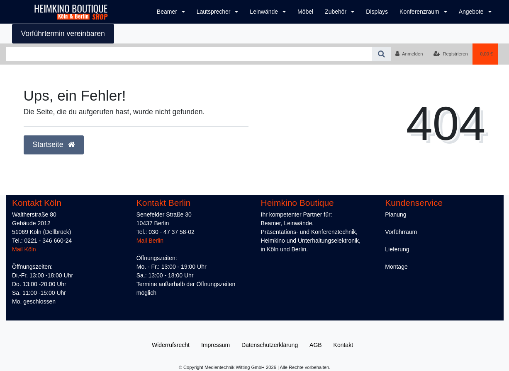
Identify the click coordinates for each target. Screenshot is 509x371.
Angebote (472, 11)
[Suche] (381, 54)
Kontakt (343, 345)
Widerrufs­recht (171, 345)
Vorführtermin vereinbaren (63, 33)
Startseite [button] (54, 144)
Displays (377, 11)
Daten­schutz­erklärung (269, 345)
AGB (315, 345)
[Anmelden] (409, 53)
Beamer (168, 11)
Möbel (305, 11)
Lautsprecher (214, 11)
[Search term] (189, 54)
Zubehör (336, 11)
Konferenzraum (420, 11)
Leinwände (265, 11)
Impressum (215, 345)
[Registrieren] (450, 53)
